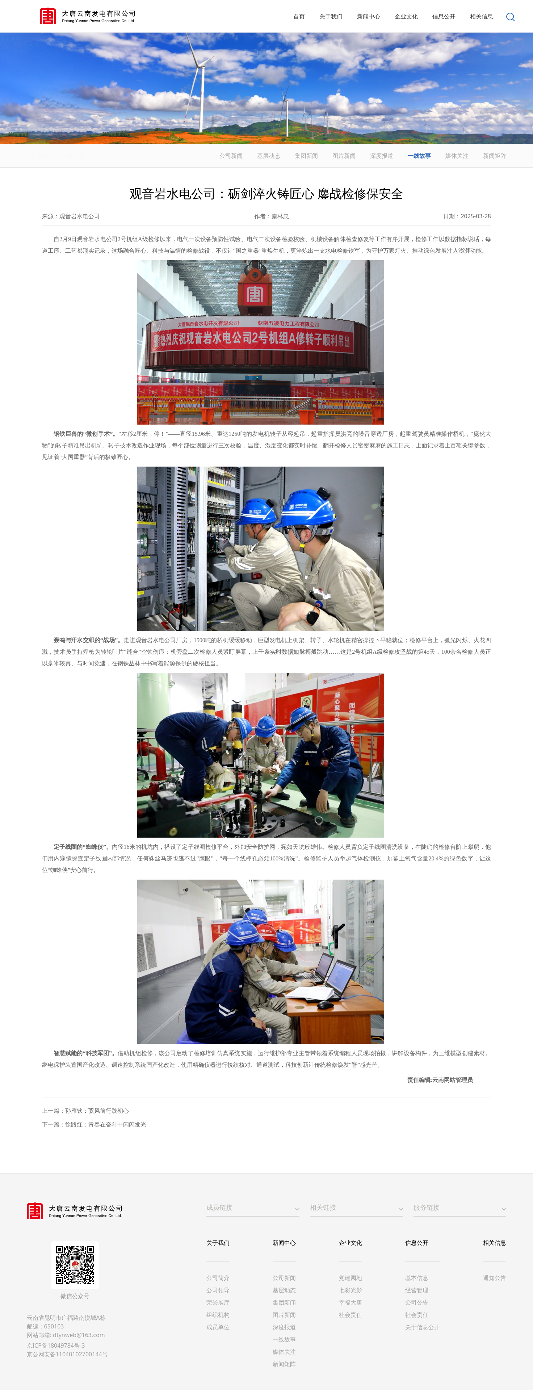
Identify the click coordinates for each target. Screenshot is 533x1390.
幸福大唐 (350, 1302)
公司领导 (218, 1290)
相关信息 (494, 1243)
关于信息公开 (422, 1327)
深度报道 (382, 156)
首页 (33, 156)
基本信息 (416, 1278)
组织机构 (218, 1315)
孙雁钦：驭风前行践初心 (97, 1111)
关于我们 (218, 1243)
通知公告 (494, 1278)
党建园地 (350, 1278)
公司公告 (416, 1302)
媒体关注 (458, 156)
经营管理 (416, 1290)
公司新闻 (232, 156)
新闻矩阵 (495, 156)
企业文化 (350, 1243)
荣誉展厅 (218, 1302)
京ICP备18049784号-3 (56, 1345)
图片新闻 (345, 156)
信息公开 (416, 1243)
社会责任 (350, 1315)
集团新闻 (307, 156)
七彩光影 (350, 1290)
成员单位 (218, 1327)
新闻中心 (58, 156)
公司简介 (218, 1278)
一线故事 (89, 156)
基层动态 (269, 156)
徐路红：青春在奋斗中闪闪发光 (105, 1124)
